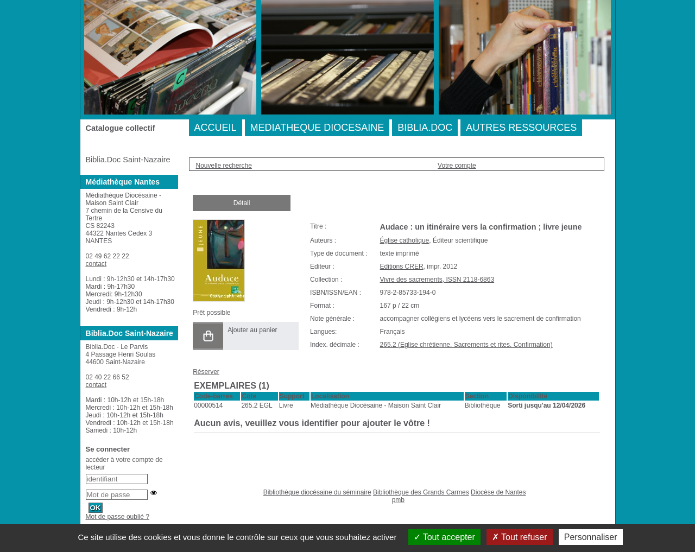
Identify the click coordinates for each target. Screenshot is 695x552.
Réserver (206, 372)
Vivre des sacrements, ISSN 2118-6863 (437, 279)
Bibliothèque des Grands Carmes (421, 492)
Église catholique (404, 240)
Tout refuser (519, 537)
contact (96, 264)
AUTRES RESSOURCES (521, 127)
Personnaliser (590, 537)
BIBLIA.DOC (424, 127)
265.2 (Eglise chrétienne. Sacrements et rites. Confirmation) (466, 344)
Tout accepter (444, 537)
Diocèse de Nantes (498, 492)
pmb (398, 500)
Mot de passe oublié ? (117, 517)
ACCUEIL (215, 127)
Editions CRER (402, 266)
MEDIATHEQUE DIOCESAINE (317, 127)
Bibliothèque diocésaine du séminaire (317, 492)
